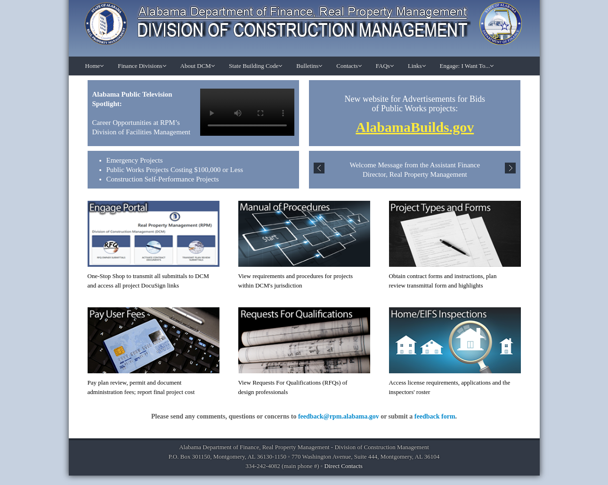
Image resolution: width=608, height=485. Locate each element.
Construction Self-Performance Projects (162, 179)
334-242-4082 (262, 465)
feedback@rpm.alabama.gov (338, 416)
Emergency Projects (134, 160)
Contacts (349, 65)
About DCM (197, 65)
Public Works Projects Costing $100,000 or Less (174, 169)
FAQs (385, 65)
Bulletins (309, 65)
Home (94, 65)
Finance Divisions (142, 65)
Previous (319, 168)
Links (417, 65)
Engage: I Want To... (467, 65)
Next (510, 168)
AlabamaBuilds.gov (415, 127)
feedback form (434, 416)
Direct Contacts (343, 465)
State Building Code (255, 65)
